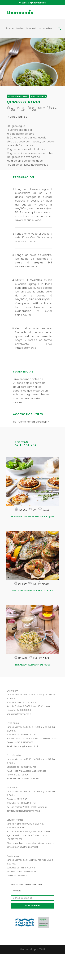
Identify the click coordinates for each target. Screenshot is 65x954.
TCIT (42, 949)
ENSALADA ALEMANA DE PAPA (32, 664)
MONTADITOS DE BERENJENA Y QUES (32, 516)
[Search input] (31, 28)
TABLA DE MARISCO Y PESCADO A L (32, 590)
